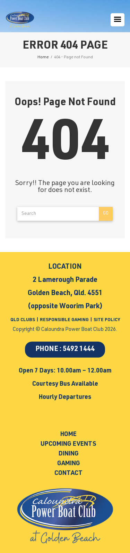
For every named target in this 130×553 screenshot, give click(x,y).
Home (68, 434)
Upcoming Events (68, 444)
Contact (68, 473)
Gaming (68, 464)
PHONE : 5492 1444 (65, 349)
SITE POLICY (107, 320)
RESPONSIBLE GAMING (64, 320)
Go (106, 213)
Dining (69, 454)
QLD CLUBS (23, 320)
